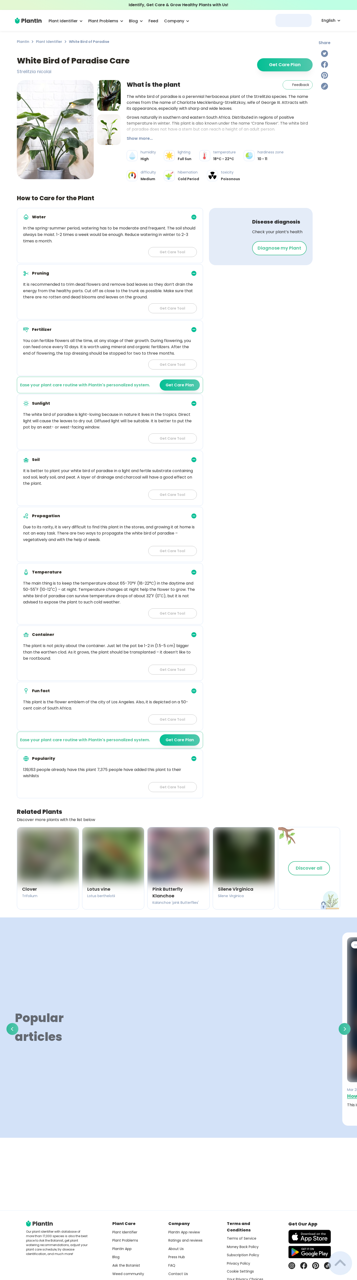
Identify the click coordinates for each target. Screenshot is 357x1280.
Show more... (140, 138)
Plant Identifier (49, 41)
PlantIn (23, 41)
